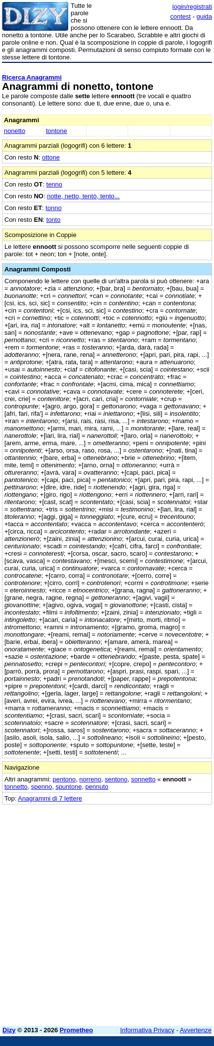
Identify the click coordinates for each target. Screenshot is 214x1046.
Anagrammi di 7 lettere (50, 798)
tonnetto (15, 786)
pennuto (96, 786)
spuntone (68, 786)
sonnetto (143, 779)
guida (204, 16)
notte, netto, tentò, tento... (83, 196)
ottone (51, 157)
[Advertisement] (107, 912)
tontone (56, 130)
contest (180, 16)
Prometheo (76, 1030)
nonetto (14, 130)
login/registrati (192, 6)
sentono (116, 779)
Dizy (9, 1030)
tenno (54, 184)
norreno (90, 779)
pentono (64, 779)
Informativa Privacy (147, 1030)
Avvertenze (196, 1030)
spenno (41, 786)
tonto (53, 219)
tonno (54, 208)
